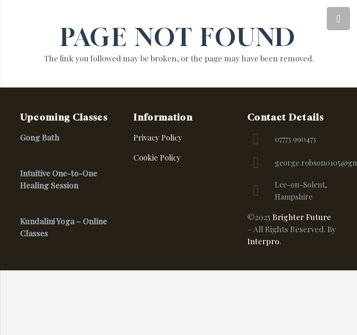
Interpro (263, 241)
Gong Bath (39, 137)
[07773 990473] (261, 139)
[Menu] (338, 18)
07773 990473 (295, 139)
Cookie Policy (157, 157)
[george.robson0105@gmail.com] (261, 163)
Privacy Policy (157, 137)
